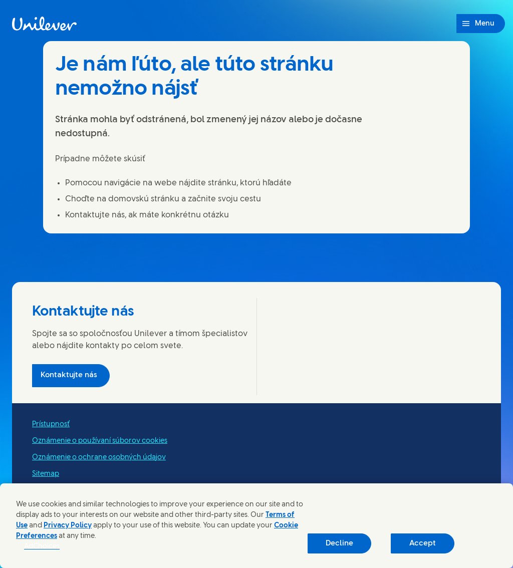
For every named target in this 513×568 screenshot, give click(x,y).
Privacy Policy (68, 525)
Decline (339, 543)
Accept (422, 543)
